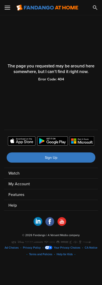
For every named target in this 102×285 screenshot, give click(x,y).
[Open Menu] (7, 7)
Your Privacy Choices (67, 247)
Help (12, 205)
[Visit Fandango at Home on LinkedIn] (38, 224)
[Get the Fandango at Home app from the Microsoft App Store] (81, 141)
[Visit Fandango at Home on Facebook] (50, 224)
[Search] (95, 8)
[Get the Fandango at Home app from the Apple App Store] (22, 141)
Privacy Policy (32, 247)
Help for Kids (65, 254)
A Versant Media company (64, 235)
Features (16, 194)
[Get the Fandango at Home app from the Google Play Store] (52, 141)
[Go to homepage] (47, 8)
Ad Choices (12, 247)
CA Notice (91, 247)
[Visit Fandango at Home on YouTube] (62, 224)
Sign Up (51, 157)
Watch (14, 173)
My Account (19, 184)
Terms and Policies (40, 254)
